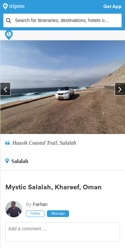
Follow (35, 213)
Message (58, 213)
